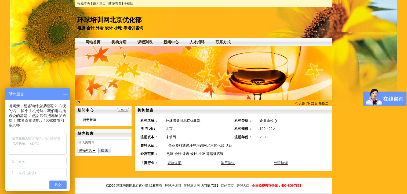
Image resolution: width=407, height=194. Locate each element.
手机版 (128, 3)
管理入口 (243, 186)
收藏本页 (83, 3)
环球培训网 (173, 186)
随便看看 (114, 3)
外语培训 (281, 163)
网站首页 (227, 186)
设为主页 (99, 3)
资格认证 (174, 163)
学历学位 (228, 163)
